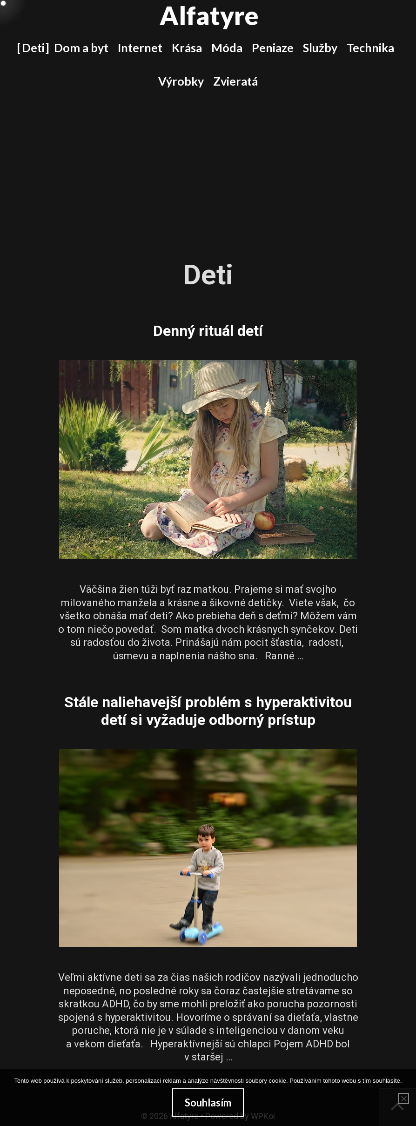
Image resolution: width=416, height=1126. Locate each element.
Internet (140, 47)
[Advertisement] (208, 167)
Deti (33, 47)
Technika (370, 47)
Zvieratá (235, 81)
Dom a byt (81, 47)
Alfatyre (209, 15)
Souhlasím (208, 1102)
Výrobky (181, 81)
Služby (320, 47)
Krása (187, 47)
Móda (226, 47)
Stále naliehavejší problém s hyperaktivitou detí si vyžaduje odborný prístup (208, 711)
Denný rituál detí (208, 331)
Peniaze (273, 47)
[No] (403, 1098)
